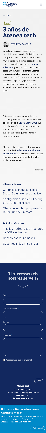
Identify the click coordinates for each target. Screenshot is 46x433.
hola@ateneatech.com (23, 401)
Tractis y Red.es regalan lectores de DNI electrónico (23, 230)
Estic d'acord (38, 428)
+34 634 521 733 (23, 398)
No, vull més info (23, 422)
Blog (8, 15)
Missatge (7, 335)
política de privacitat (23, 362)
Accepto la (19, 362)
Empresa (7, 23)
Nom (6, 295)
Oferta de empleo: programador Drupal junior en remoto (22, 210)
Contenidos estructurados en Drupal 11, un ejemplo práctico (22, 191)
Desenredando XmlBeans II (20, 243)
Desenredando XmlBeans (19, 238)
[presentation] (21, 371)
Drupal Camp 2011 (28, 122)
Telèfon (6, 322)
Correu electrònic (11, 308)
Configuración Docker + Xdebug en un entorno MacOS (22, 200)
